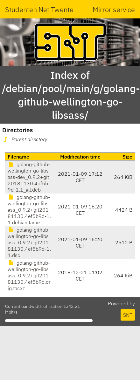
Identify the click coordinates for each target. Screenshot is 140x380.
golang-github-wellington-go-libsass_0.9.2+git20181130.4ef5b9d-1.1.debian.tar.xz (29, 210)
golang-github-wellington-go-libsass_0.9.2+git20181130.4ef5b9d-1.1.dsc (29, 242)
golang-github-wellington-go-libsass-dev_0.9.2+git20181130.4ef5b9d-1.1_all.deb (29, 177)
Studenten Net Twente (39, 9)
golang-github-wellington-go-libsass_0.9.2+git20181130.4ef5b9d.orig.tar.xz (29, 275)
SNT (127, 315)
